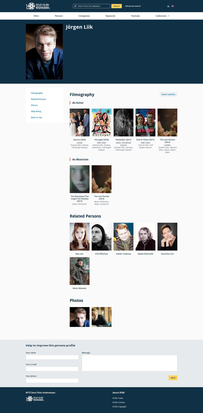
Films (36, 15)
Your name (31, 352)
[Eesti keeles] (168, 6)
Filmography (37, 93)
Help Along (36, 111)
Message (86, 352)
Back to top (36, 117)
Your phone (31, 376)
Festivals (135, 15)
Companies (84, 15)
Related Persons (38, 99)
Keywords (110, 15)
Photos (34, 105)
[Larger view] (44, 51)
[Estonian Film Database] (38, 6)
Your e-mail (31, 364)
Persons (59, 15)
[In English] (172, 6)
